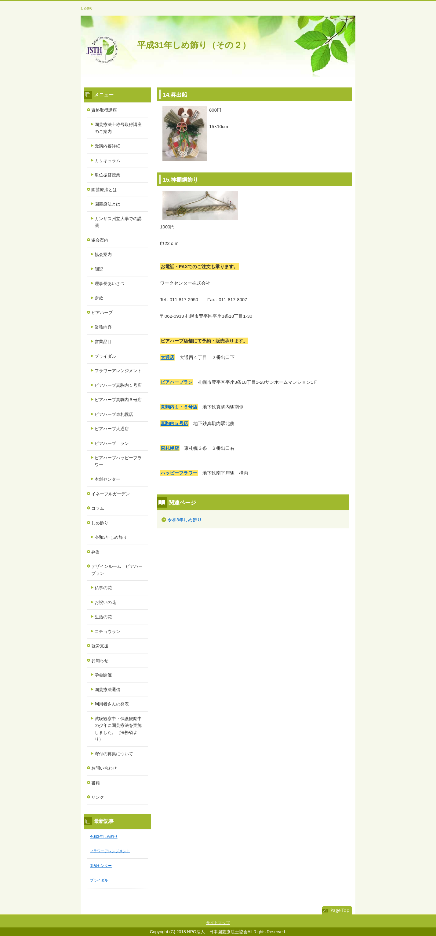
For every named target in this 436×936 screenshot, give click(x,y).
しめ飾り (87, 8)
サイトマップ (218, 922)
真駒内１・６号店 (179, 406)
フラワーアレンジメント (118, 370)
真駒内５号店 (174, 423)
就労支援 (99, 645)
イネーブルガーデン (110, 493)
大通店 (167, 357)
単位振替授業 (107, 174)
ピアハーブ (102, 312)
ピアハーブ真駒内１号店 (118, 385)
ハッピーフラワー (179, 472)
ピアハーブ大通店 (112, 428)
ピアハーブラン (177, 382)
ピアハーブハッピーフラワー (118, 461)
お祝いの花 (105, 602)
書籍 (95, 782)
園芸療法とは (104, 189)
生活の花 (103, 616)
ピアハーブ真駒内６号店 (118, 399)
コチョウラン (107, 631)
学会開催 (103, 674)
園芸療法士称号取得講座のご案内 (118, 128)
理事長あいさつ (110, 283)
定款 (99, 298)
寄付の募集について (114, 753)
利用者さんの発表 (112, 703)
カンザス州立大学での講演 (118, 222)
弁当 (95, 551)
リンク (97, 797)
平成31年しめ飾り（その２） (194, 45)
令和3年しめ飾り (184, 519)
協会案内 (99, 240)
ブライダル (105, 356)
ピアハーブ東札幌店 (114, 414)
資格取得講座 (104, 110)
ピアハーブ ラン (112, 443)
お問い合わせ (104, 768)
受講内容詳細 (107, 145)
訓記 (99, 269)
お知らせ (99, 660)
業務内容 (103, 327)
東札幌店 (170, 448)
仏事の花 (103, 587)
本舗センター (107, 479)
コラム (97, 508)
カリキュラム (107, 160)
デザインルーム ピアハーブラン (117, 570)
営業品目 (103, 341)
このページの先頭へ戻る (337, 910)
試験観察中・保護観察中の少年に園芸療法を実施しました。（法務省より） (118, 729)
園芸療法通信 (107, 689)
